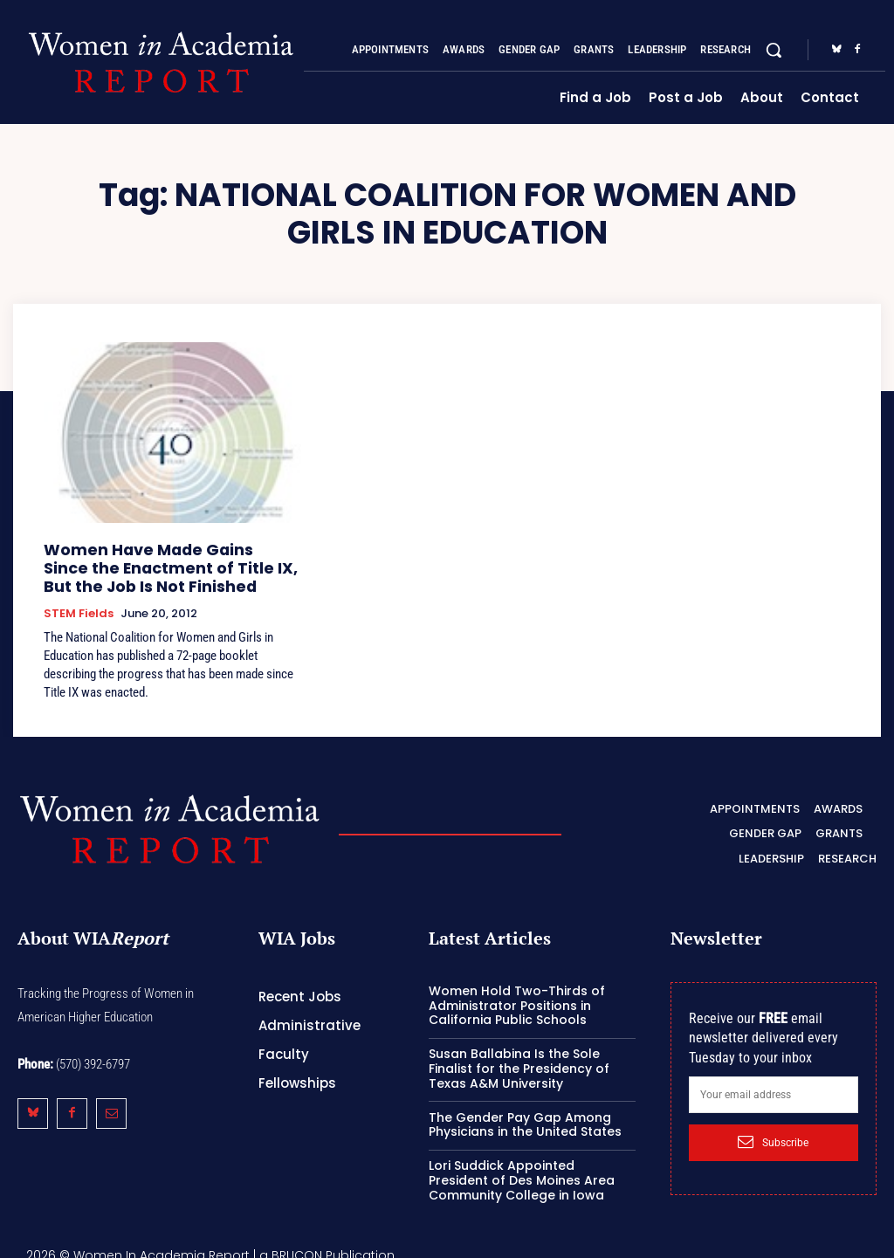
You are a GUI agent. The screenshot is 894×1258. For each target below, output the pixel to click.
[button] (773, 50)
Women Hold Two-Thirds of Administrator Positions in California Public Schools (517, 993)
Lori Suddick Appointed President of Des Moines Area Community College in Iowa (522, 1169)
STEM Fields (78, 605)
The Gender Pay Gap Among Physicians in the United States (525, 1112)
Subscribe (773, 1130)
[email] (773, 1082)
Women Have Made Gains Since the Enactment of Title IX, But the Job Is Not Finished (167, 563)
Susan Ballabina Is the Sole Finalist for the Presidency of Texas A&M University (519, 1057)
